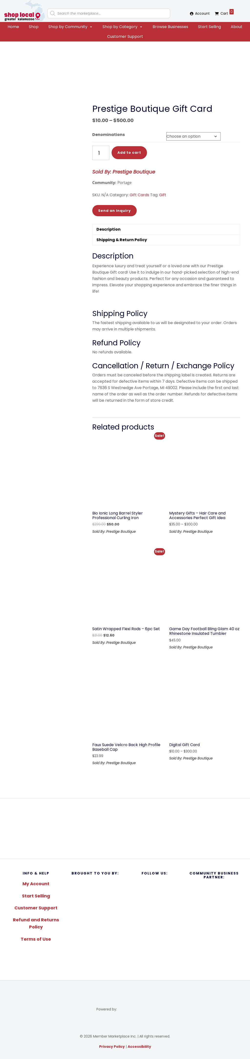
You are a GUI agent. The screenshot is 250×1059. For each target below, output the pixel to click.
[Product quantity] (100, 153)
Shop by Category (123, 27)
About (236, 27)
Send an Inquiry (114, 210)
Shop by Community (70, 27)
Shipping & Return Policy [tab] (121, 240)
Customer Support (125, 36)
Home (13, 27)
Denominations (108, 134)
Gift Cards (139, 195)
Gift (162, 195)
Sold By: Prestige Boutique (123, 171)
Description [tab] (108, 229)
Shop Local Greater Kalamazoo (24, 11)
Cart (227, 12)
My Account (35, 884)
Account (202, 13)
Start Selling (209, 27)
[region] (125, 828)
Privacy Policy (112, 1046)
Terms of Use (36, 939)
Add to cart (129, 152)
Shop (34, 27)
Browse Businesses (170, 27)
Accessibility (139, 1046)
